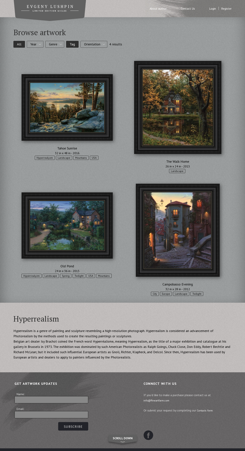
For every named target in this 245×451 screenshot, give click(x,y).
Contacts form (207, 410)
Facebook (149, 426)
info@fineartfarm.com (159, 400)
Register (226, 8)
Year (33, 44)
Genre (53, 44)
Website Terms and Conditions (141, 444)
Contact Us (188, 8)
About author (158, 8)
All (19, 44)
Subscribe (72, 426)
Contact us (176, 444)
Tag (72, 44)
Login (212, 8)
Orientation (92, 44)
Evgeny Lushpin (50, 7)
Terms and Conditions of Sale (93, 444)
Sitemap (60, 444)
